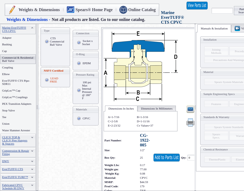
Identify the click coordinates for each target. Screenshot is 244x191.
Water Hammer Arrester (16, 130)
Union (6, 123)
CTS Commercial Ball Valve (57, 41)
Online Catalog (142, 9)
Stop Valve (8, 110)
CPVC (86, 118)
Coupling (7, 67)
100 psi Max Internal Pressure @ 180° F (87, 90)
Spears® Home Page (94, 9)
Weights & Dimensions (39, 9)
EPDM (86, 63)
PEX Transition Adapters (16, 103)
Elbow (6, 74)
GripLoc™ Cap (11, 90)
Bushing (7, 44)
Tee (4, 117)
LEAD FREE (54, 80)
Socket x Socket (87, 42)
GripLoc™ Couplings (15, 97)
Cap (4, 51)
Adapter (6, 37)
